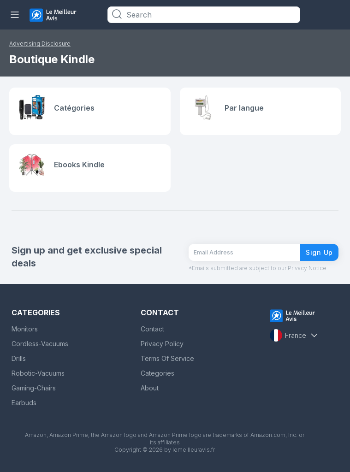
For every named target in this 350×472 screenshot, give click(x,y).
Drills (19, 358)
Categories (157, 373)
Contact (152, 329)
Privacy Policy (162, 344)
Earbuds (24, 403)
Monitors (25, 329)
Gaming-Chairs (34, 388)
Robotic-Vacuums (38, 373)
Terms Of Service (167, 358)
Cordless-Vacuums (40, 344)
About (150, 388)
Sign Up (319, 252)
